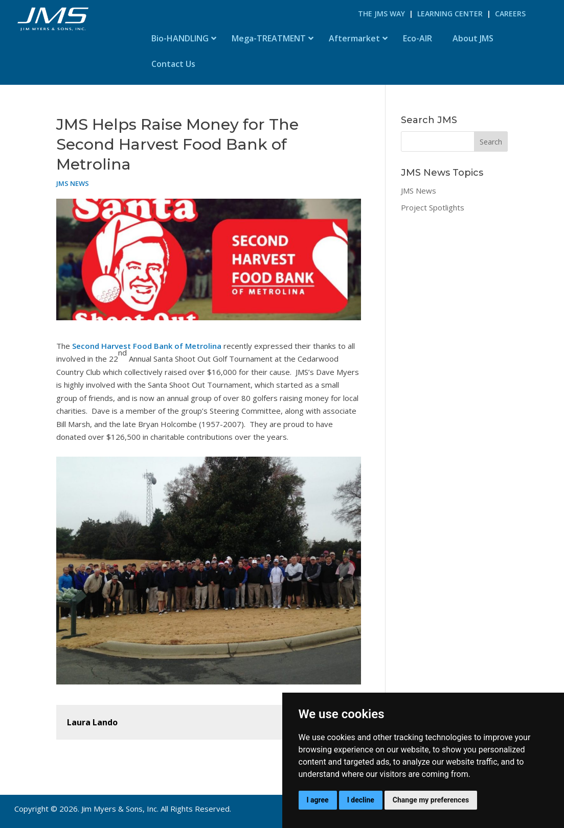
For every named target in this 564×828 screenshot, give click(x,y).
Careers (510, 13)
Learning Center (450, 13)
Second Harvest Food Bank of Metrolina (145, 346)
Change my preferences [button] (431, 800)
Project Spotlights (432, 207)
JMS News (72, 183)
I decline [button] (360, 800)
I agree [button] (318, 800)
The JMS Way (381, 13)
